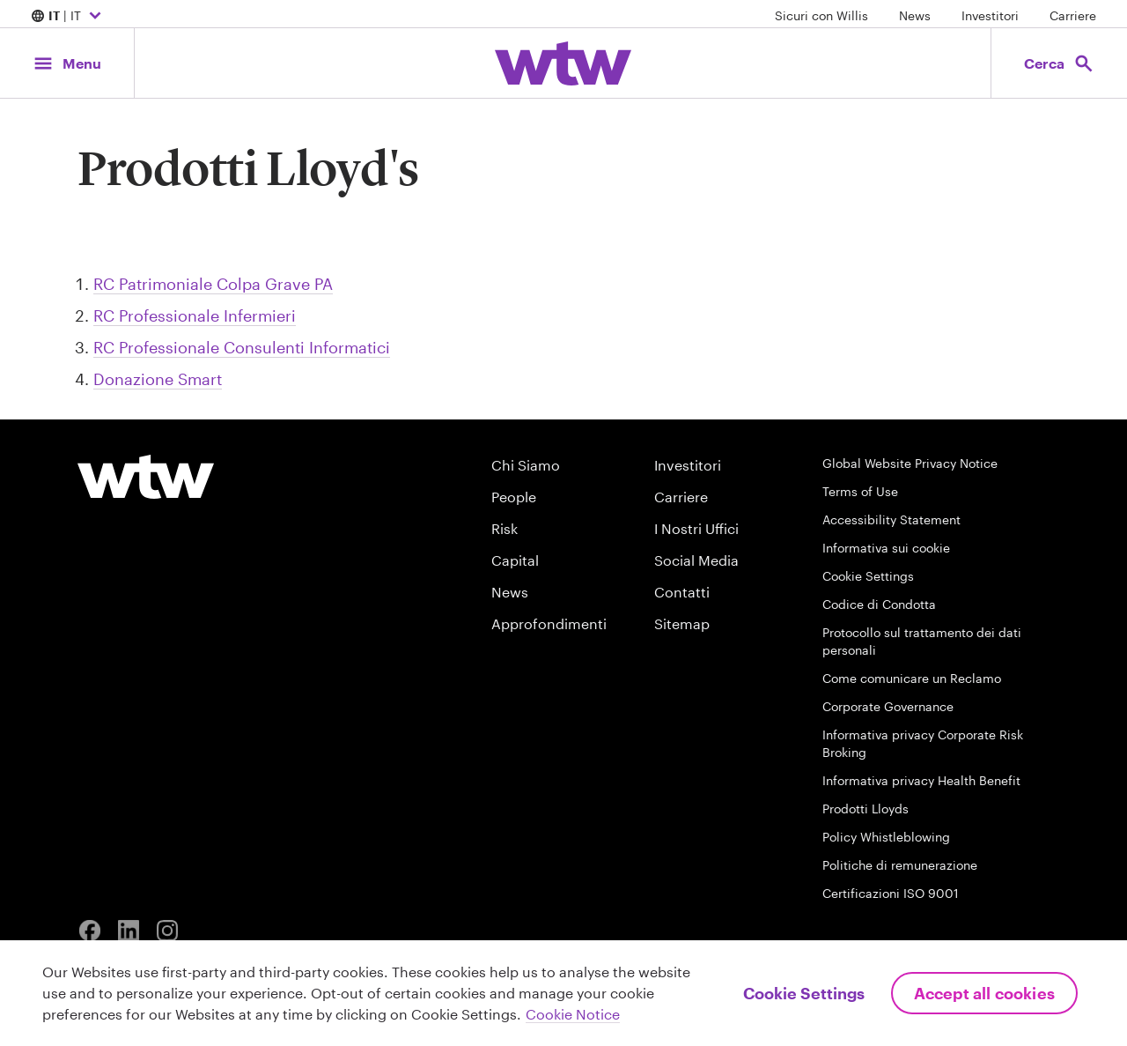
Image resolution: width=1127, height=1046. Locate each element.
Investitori (990, 15)
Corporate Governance (888, 706)
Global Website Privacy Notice (910, 463)
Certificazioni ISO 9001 (890, 893)
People (513, 496)
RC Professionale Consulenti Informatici (241, 347)
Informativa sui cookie (886, 547)
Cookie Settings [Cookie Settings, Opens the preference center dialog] (804, 993)
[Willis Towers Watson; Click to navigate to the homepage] (563, 63)
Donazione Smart (157, 379)
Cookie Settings (868, 575)
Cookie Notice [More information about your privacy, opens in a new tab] (573, 1013)
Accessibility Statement (891, 519)
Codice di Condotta (879, 604)
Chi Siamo (525, 464)
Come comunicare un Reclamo (911, 678)
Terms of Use (860, 491)
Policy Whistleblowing (886, 836)
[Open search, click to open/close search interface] (1058, 63)
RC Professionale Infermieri (194, 315)
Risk (504, 528)
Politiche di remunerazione (899, 864)
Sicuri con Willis (821, 15)
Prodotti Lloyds (865, 808)
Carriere (1073, 15)
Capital (515, 560)
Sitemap (682, 623)
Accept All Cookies (984, 993)
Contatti (682, 591)
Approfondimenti (549, 623)
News (915, 15)
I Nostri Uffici (696, 528)
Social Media (696, 560)
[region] (563, 993)
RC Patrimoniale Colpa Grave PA (213, 283)
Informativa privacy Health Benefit (921, 780)
